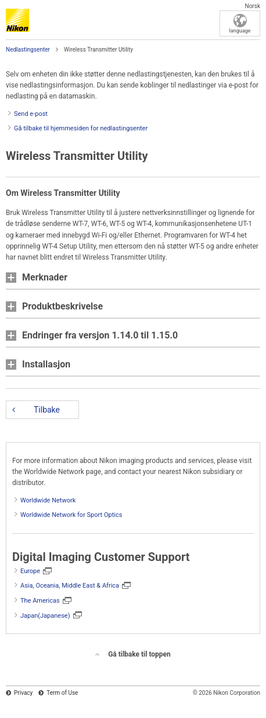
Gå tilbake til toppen (139, 654)
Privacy (23, 693)
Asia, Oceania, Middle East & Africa (69, 585)
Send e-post (31, 114)
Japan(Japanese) (45, 615)
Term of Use (62, 693)
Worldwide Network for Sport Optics (71, 515)
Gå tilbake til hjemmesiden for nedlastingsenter (81, 128)
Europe (30, 571)
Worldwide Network (48, 500)
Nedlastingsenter (28, 49)
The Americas (40, 600)
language (240, 31)
